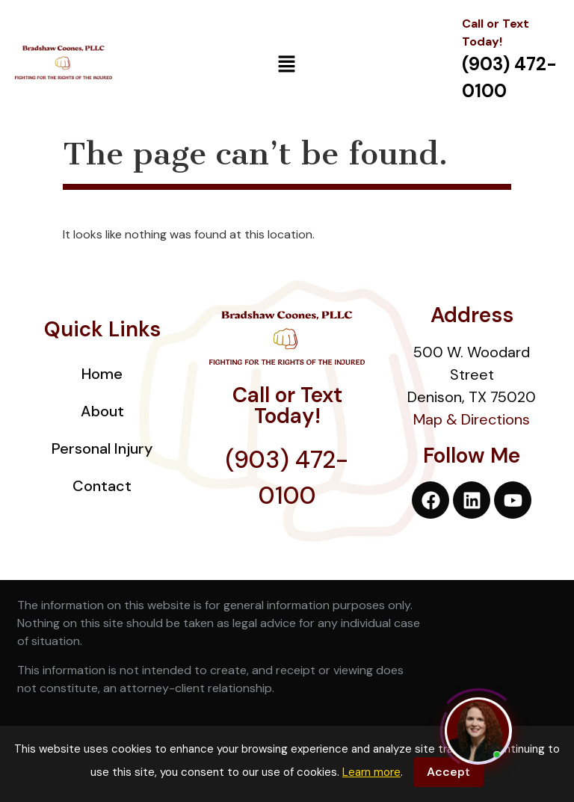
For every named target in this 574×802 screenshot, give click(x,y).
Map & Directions (471, 419)
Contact (102, 486)
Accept (448, 772)
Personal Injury (102, 448)
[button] (287, 65)
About (102, 411)
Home (102, 373)
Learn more (371, 772)
